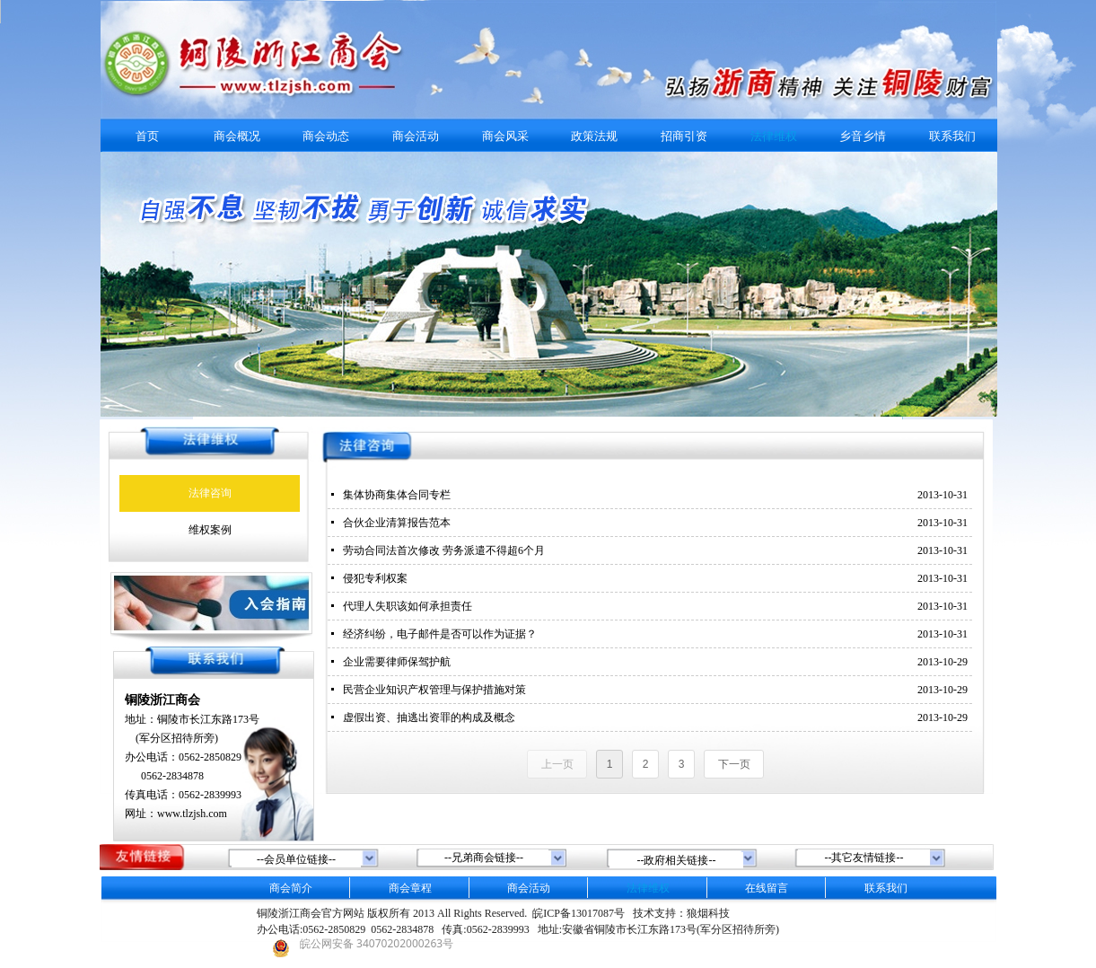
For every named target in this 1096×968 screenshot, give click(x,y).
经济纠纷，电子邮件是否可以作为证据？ (440, 634)
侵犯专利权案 (375, 578)
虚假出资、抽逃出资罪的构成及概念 (429, 717)
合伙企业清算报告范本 (397, 522)
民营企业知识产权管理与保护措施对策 (434, 689)
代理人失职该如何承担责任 (407, 606)
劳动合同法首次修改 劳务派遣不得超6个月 (444, 550)
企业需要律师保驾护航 (397, 662)
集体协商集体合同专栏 (397, 494)
